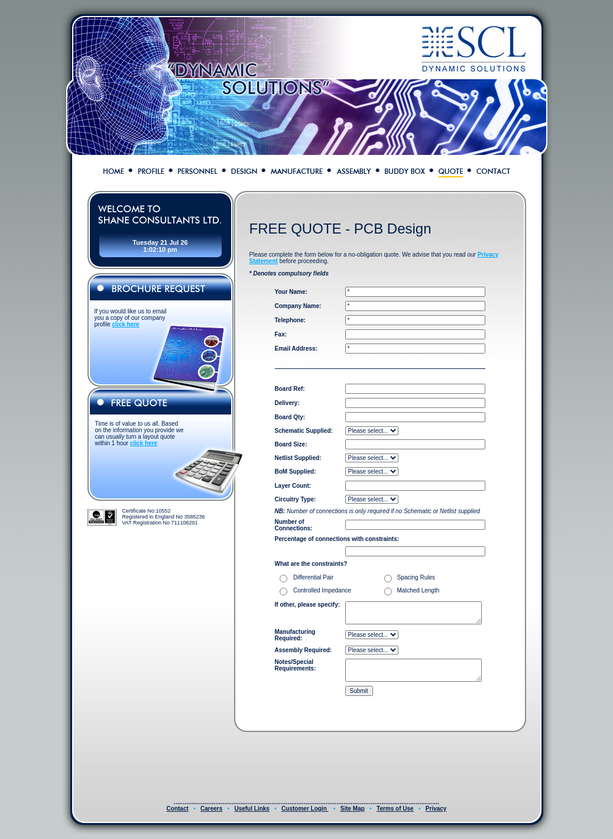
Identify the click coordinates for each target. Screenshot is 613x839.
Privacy (436, 808)
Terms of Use (395, 808)
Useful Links (251, 808)
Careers (211, 808)
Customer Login (304, 808)
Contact (178, 808)
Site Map (352, 808)
